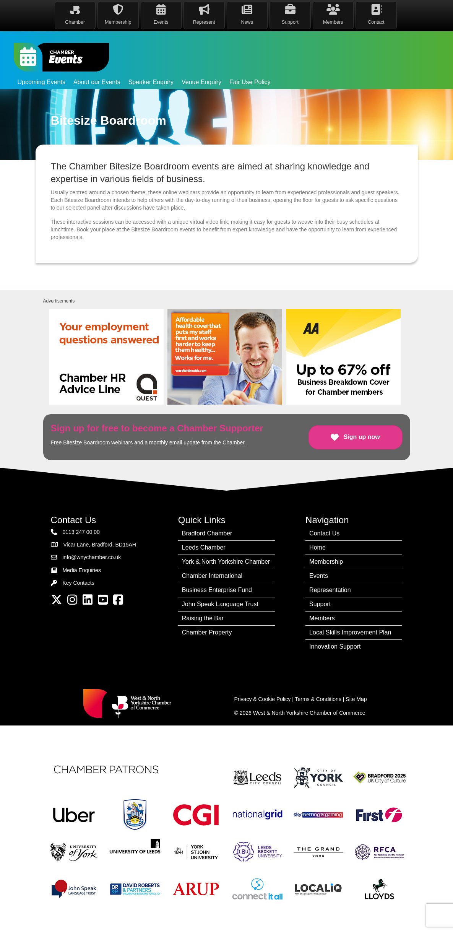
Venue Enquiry (201, 82)
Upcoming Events (41, 82)
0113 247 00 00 (81, 532)
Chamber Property (207, 632)
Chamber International (212, 576)
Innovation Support (334, 646)
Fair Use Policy (250, 82)
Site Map (356, 699)
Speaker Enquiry (151, 82)
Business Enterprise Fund (217, 590)
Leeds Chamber (204, 547)
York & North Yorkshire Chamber (226, 561)
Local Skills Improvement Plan (350, 632)
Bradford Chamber (207, 533)
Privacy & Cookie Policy (262, 699)
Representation (330, 590)
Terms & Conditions (318, 699)
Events (318, 576)
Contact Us (324, 533)
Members (322, 618)
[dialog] (438, 916)
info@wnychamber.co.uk (92, 557)
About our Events (96, 82)
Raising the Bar (203, 618)
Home (317, 547)
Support (320, 604)
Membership (326, 561)
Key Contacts (78, 583)
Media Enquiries (82, 570)
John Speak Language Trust (220, 604)
